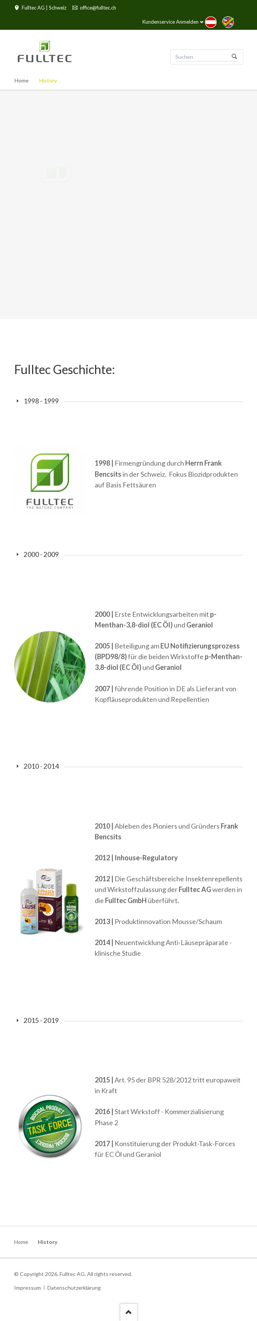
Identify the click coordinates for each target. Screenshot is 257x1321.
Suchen (234, 57)
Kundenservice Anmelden (170, 22)
